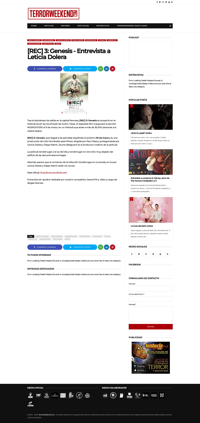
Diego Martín (78, 40)
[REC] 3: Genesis (34, 40)
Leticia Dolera (34, 43)
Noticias (49, 25)
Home (34, 25)
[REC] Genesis (49, 40)
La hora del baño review (142, 226)
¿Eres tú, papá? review (141, 133)
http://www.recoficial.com (53, 173)
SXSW (58, 43)
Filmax (102, 40)
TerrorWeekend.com (47, 415)
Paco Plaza (48, 43)
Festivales (83, 25)
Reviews (65, 25)
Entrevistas (103, 25)
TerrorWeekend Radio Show (132, 25)
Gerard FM (112, 40)
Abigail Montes (63, 40)
